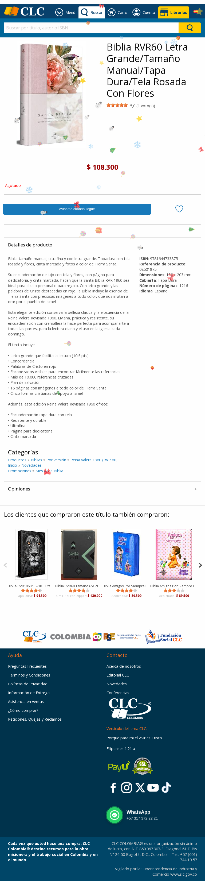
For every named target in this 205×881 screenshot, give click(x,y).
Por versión (56, 459)
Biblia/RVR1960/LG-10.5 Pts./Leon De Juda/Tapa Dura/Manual (31, 586)
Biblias (36, 459)
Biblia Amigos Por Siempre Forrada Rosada (174, 586)
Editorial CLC (118, 675)
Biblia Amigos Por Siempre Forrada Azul (126, 586)
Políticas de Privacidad (28, 683)
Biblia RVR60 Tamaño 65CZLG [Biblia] (79, 586)
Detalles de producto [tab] (30, 245)
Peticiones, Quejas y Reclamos (35, 719)
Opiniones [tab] (19, 489)
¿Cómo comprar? (23, 710)
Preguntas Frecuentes (27, 666)
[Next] (200, 565)
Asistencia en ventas (26, 701)
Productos (17, 459)
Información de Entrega (29, 692)
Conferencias (118, 692)
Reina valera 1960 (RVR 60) (93, 459)
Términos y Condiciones (29, 675)
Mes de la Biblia (49, 470)
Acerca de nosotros (124, 666)
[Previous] (5, 565)
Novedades (31, 465)
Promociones (20, 470)
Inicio (12, 465)
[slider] (117, 105)
